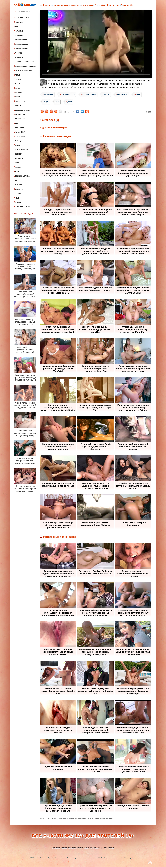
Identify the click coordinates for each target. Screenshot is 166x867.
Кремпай (17, 97)
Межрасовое (19, 119)
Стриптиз (18, 184)
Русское (17, 167)
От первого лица (21, 149)
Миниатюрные (20, 127)
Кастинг (17, 88)
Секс (16, 180)
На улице (18, 141)
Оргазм (17, 145)
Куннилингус (19, 101)
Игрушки (17, 79)
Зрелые (17, 75)
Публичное (18, 158)
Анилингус (18, 31)
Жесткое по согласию (23, 70)
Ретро (16, 163)
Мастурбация (19, 114)
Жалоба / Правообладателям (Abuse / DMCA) (76, 847)
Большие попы (20, 40)
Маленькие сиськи (22, 110)
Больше (140, 87)
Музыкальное (20, 136)
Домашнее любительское (25, 66)
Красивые (18, 92)
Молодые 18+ (20, 132)
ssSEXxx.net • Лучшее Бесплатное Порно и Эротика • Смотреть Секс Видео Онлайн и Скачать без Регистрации (86, 858)
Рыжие (17, 171)
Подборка (18, 154)
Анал (16, 26)
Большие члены (21, 48)
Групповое (18, 57)
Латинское (18, 105)
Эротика (17, 202)
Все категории (22, 18)
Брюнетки (18, 53)
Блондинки (18, 35)
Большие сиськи (21, 44)
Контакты (109, 847)
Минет (16, 123)
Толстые (17, 193)
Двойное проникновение (24, 62)
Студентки (18, 189)
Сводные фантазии (22, 176)
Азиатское (18, 22)
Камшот (17, 83)
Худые (16, 198)
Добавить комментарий (54, 127)
